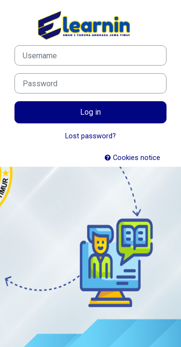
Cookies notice (132, 157)
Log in (90, 112)
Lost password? (90, 136)
